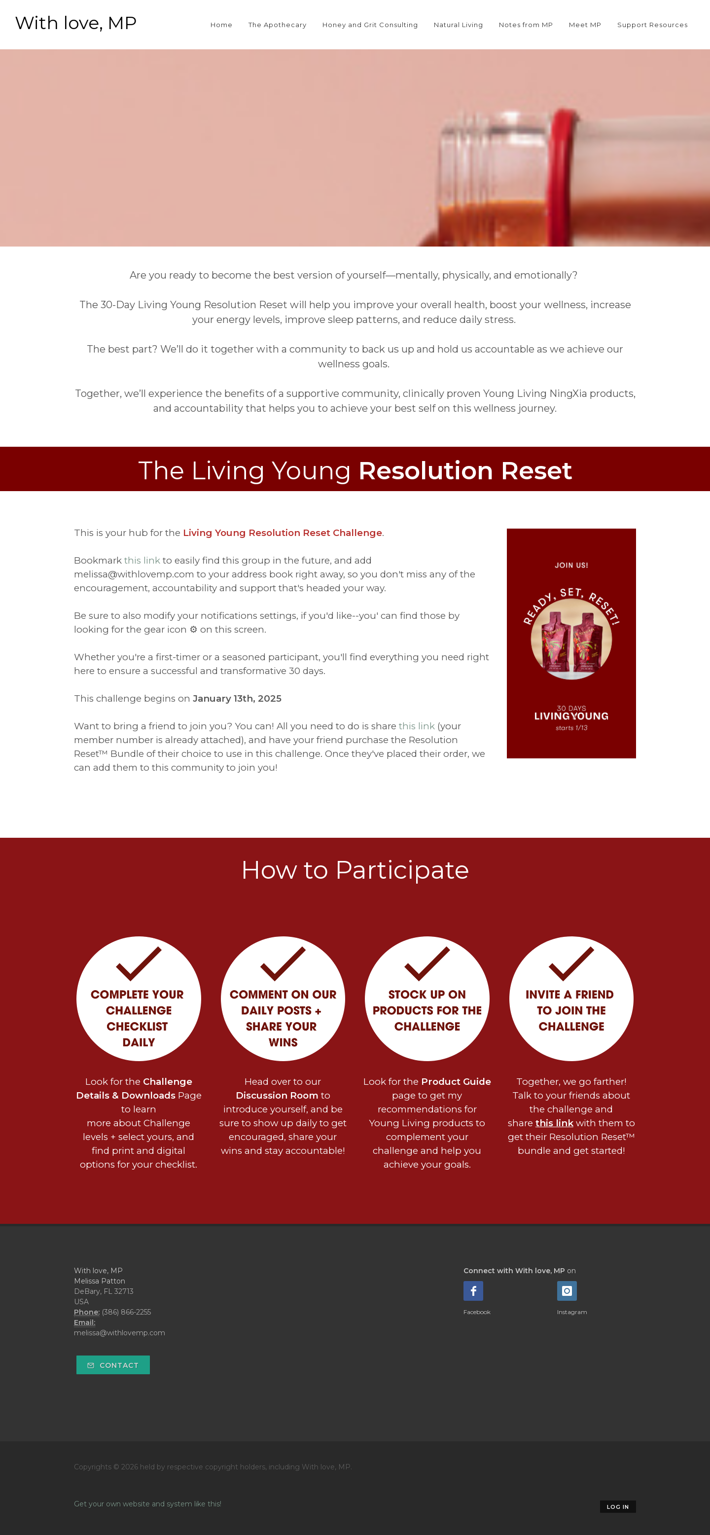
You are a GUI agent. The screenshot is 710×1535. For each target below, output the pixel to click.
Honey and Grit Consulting (370, 25)
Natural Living (458, 25)
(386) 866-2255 (126, 1312)
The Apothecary (277, 25)
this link (142, 560)
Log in (618, 1506)
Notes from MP (526, 25)
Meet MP (585, 25)
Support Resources (652, 25)
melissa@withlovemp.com (119, 1332)
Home (222, 25)
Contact (113, 1365)
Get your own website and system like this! (147, 1503)
